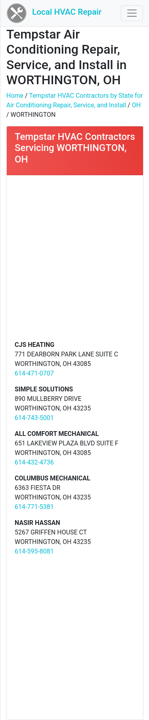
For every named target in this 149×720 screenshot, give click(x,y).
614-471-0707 (34, 373)
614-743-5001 (34, 418)
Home (14, 95)
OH (136, 105)
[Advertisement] (74, 261)
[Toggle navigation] (132, 13)
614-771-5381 (34, 507)
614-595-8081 (34, 551)
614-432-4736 (34, 462)
